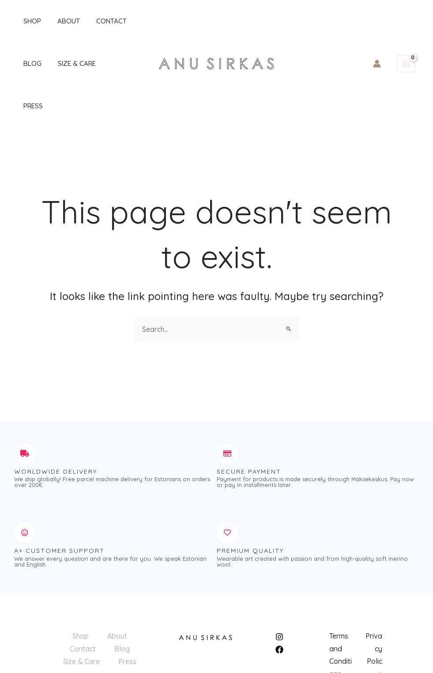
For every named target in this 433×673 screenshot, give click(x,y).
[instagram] (280, 594)
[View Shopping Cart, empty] (406, 42)
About (60, 21)
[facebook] (280, 607)
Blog (27, 63)
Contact (99, 21)
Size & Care (68, 63)
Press (110, 63)
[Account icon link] (377, 42)
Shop (26, 21)
